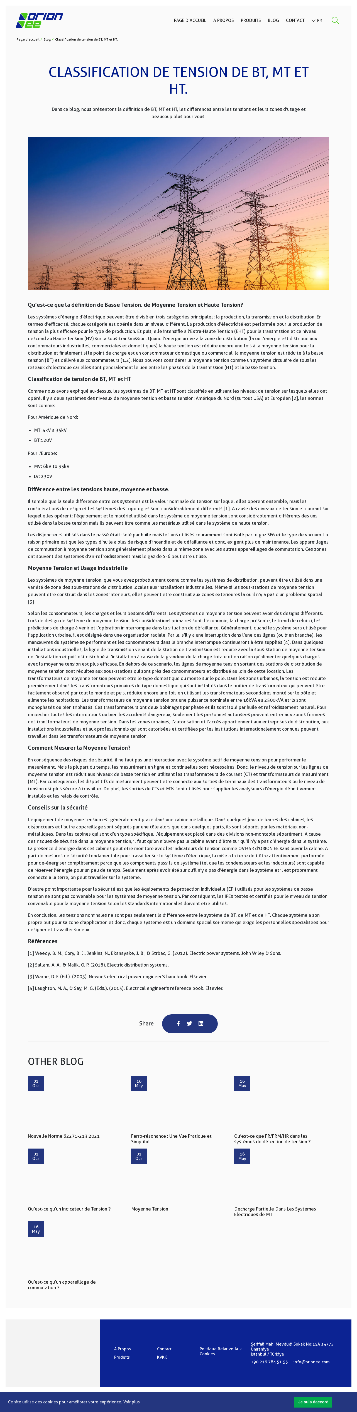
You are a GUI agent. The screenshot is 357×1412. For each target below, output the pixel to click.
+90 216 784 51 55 (269, 1362)
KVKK (162, 1358)
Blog (272, 21)
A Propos (222, 21)
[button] (313, 1402)
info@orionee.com (311, 1362)
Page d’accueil (189, 21)
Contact (294, 21)
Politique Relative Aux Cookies (221, 1352)
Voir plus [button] (131, 1401)
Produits (250, 21)
